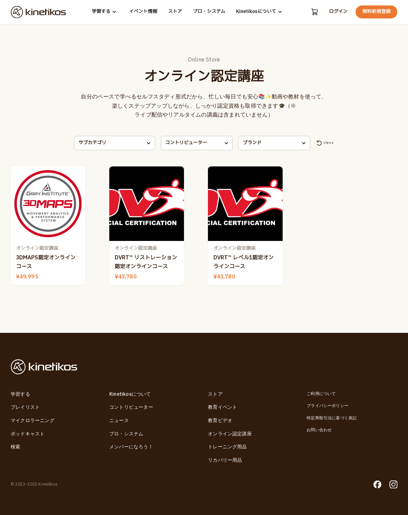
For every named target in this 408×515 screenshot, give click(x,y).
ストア (175, 12)
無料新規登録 (376, 11)
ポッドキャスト (28, 434)
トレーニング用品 (227, 447)
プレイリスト (25, 407)
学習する (104, 12)
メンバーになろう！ (131, 447)
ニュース (119, 420)
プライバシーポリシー (327, 406)
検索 (15, 447)
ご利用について (321, 394)
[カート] (314, 11)
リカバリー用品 (225, 460)
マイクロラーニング (32, 420)
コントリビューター (131, 407)
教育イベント (222, 407)
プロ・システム (208, 12)
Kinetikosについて (259, 12)
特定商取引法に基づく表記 (332, 418)
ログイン (338, 12)
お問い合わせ (319, 430)
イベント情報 (142, 12)
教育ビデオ (220, 420)
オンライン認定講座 (230, 434)
